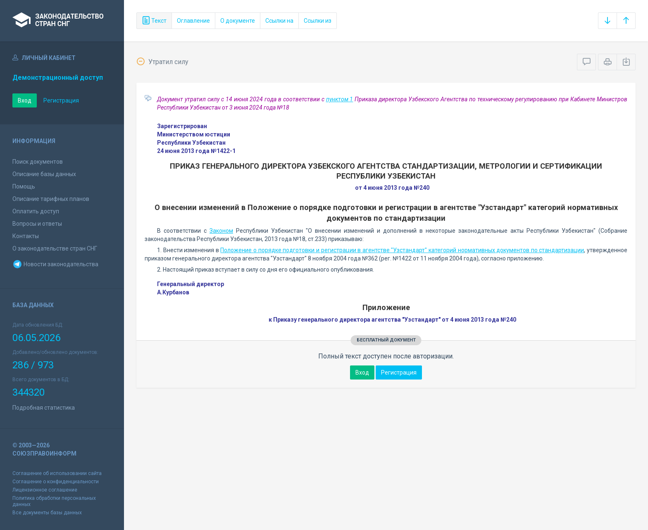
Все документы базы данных (47, 513)
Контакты (25, 236)
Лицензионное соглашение (44, 490)
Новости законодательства (55, 264)
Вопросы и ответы (37, 223)
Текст (154, 21)
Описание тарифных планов (50, 199)
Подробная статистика (43, 407)
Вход (24, 100)
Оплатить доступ (35, 211)
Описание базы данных (44, 174)
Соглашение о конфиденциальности (55, 482)
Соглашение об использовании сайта (57, 473)
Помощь (23, 186)
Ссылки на (279, 20)
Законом (221, 230)
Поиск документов (37, 161)
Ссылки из (317, 20)
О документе (237, 20)
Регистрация (61, 100)
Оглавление (193, 20)
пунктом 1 (339, 99)
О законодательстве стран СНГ (54, 248)
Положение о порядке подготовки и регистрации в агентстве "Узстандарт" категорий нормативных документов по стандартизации (402, 250)
